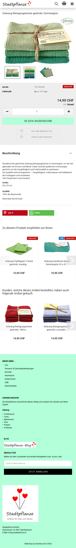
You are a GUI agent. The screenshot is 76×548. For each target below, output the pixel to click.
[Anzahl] (38, 111)
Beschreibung (11, 153)
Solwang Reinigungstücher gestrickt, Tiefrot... (19, 328)
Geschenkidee (10, 386)
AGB (6, 382)
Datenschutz (10, 379)
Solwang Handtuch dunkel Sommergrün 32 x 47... (57, 263)
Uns (6, 365)
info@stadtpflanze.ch (17, 532)
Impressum (9, 375)
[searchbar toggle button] (56, 4)
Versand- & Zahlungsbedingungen (19, 368)
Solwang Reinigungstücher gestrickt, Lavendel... (57, 328)
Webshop (28, 544)
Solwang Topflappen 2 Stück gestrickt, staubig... (19, 263)
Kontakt (8, 372)
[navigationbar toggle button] (72, 4)
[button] (7, 111)
